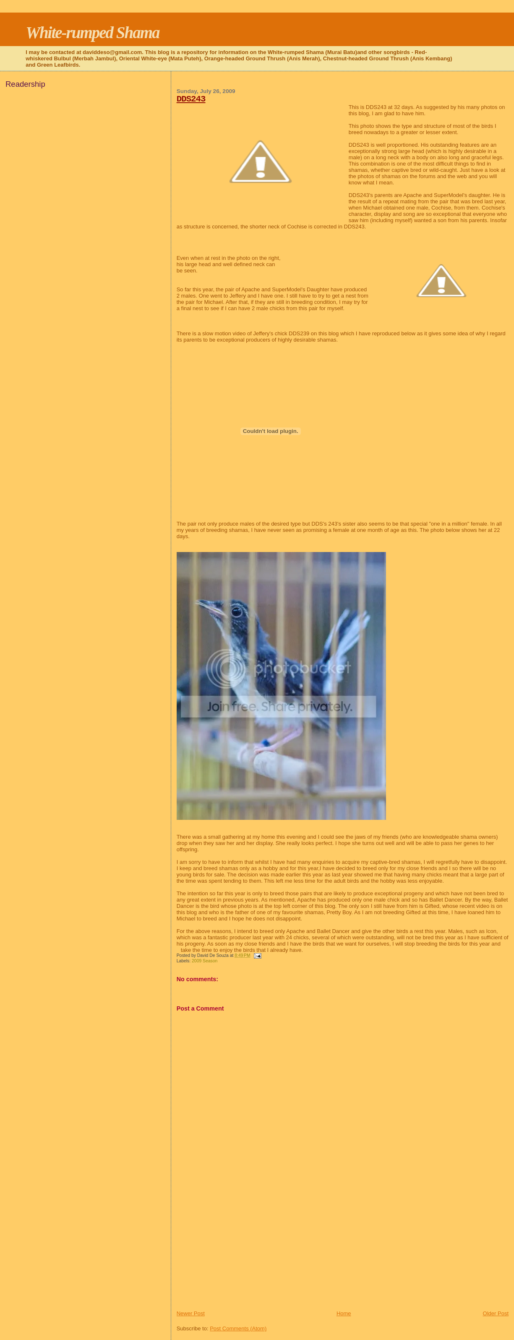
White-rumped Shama (92, 32)
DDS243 (191, 99)
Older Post (496, 1313)
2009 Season (204, 961)
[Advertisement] (240, 1251)
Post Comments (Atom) (238, 1328)
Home (344, 1313)
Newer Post (191, 1313)
